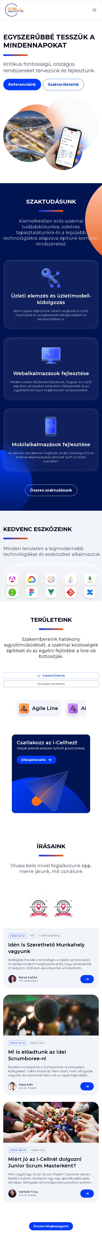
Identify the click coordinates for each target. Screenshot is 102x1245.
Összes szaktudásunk (51, 490)
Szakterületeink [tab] (51, 676)
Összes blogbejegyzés (51, 1226)
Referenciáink (22, 84)
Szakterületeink (63, 84)
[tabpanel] (51, 708)
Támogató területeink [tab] (51, 683)
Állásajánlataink (36, 759)
